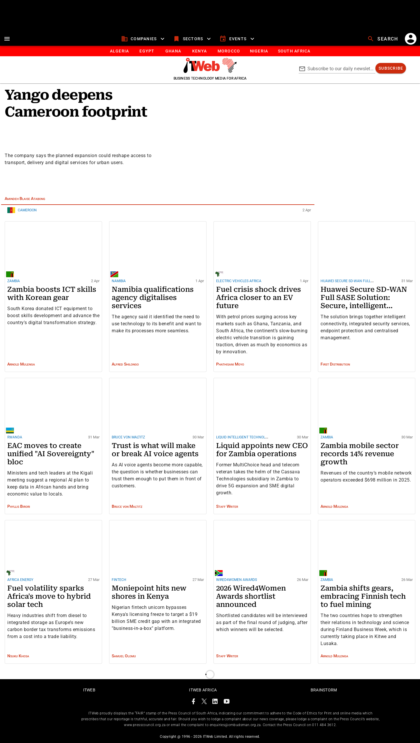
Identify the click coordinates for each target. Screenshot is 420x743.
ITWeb (89, 690)
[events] (237, 38)
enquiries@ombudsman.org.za (235, 725)
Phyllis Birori (18, 506)
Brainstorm (324, 690)
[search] (383, 38)
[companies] (144, 38)
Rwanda (14, 437)
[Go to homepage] (210, 71)
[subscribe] (390, 68)
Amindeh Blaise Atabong (25, 198)
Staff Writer (227, 506)
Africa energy (20, 580)
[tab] (119, 51)
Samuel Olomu (124, 656)
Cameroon (27, 210)
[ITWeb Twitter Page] (204, 702)
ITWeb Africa (203, 690)
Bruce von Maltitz (128, 437)
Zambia (13, 281)
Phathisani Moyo (230, 364)
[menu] (7, 39)
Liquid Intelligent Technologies (245, 437)
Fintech (119, 580)
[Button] (294, 51)
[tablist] (210, 51)
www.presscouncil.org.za (144, 725)
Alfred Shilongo (125, 364)
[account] (411, 39)
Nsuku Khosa (18, 656)
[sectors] (192, 38)
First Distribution (335, 364)
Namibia (119, 281)
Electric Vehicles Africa (238, 281)
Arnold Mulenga (21, 364)
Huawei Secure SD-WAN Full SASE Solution (359, 281)
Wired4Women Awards (236, 580)
